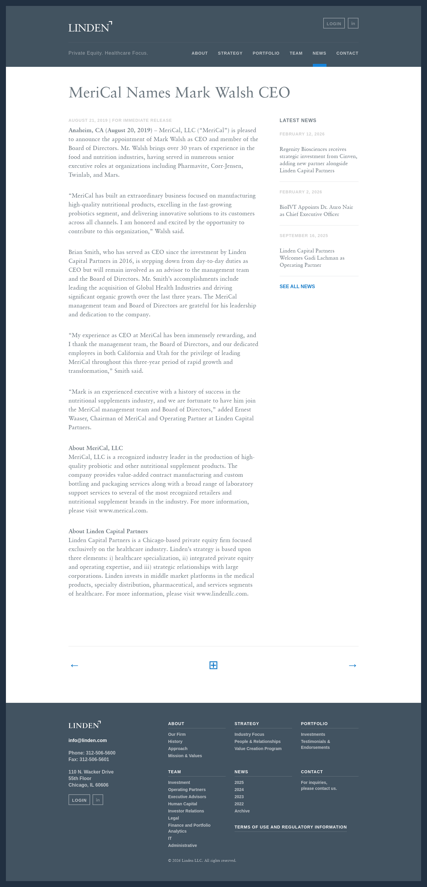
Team (296, 53)
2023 (239, 796)
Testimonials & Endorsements (315, 744)
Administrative (182, 845)
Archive (242, 811)
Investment (179, 782)
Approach (177, 748)
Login (334, 23)
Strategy (230, 53)
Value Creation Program (258, 748)
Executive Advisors (187, 796)
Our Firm (177, 734)
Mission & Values (185, 755)
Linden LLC (90, 26)
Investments (313, 734)
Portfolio (266, 53)
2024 (239, 789)
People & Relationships (258, 741)
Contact (348, 53)
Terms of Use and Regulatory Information (291, 827)
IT (170, 838)
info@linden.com (87, 740)
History (175, 741)
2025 (239, 782)
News (319, 53)
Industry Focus (249, 734)
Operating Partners (187, 789)
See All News (297, 286)
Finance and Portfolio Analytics (189, 828)
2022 (239, 803)
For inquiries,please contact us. (319, 785)
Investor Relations (186, 811)
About (200, 53)
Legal (173, 818)
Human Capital (182, 803)
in (353, 23)
